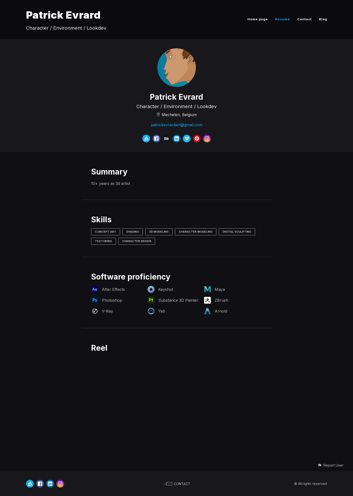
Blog (323, 19)
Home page (257, 19)
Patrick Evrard (63, 15)
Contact (304, 19)
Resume (282, 19)
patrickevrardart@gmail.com (176, 124)
